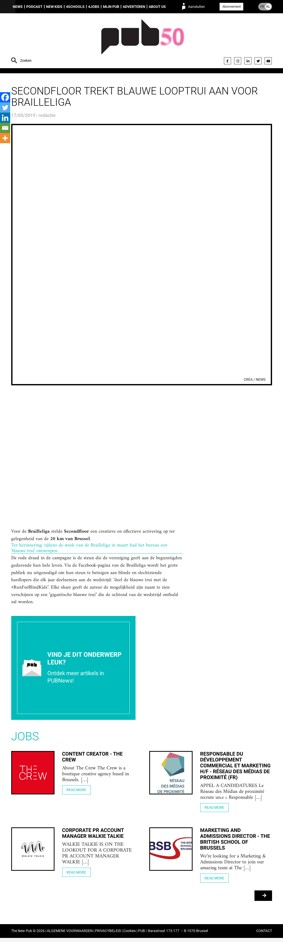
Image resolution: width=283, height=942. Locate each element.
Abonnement (231, 6)
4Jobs (93, 6)
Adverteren (134, 6)
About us (157, 6)
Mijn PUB (111, 6)
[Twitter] (5, 107)
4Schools (75, 6)
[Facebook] (5, 97)
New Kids (54, 6)
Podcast (34, 6)
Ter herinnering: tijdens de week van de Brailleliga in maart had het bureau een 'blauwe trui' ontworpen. (89, 549)
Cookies (129, 935)
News (18, 6)
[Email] (5, 128)
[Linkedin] (5, 118)
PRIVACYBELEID (108, 935)
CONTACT (264, 935)
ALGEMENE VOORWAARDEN (70, 935)
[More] (5, 138)
